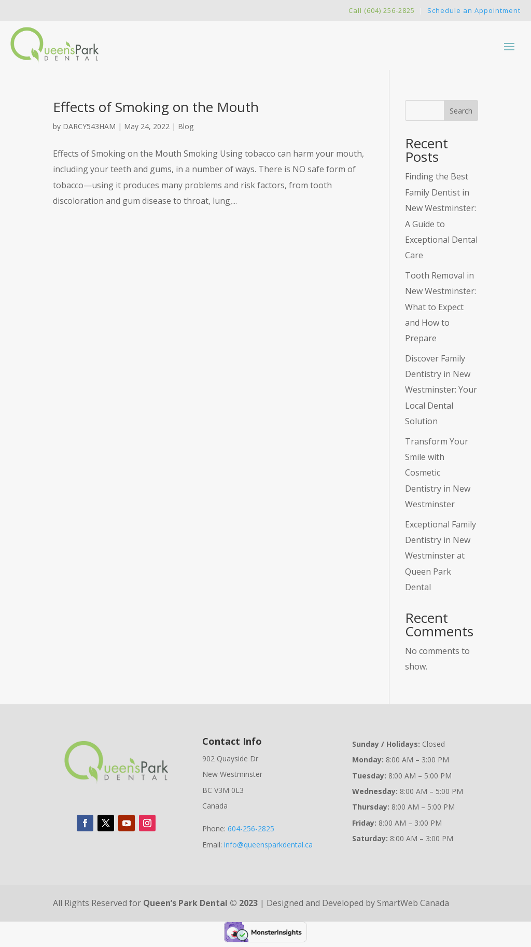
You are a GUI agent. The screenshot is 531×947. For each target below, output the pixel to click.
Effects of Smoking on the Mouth (156, 107)
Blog (185, 126)
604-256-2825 (251, 828)
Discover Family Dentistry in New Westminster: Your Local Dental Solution (441, 390)
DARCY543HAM (89, 126)
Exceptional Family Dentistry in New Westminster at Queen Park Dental (440, 556)
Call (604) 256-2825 (381, 10)
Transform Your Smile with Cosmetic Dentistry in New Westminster (437, 473)
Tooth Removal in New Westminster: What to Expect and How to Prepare (440, 307)
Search (461, 111)
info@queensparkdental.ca (268, 844)
